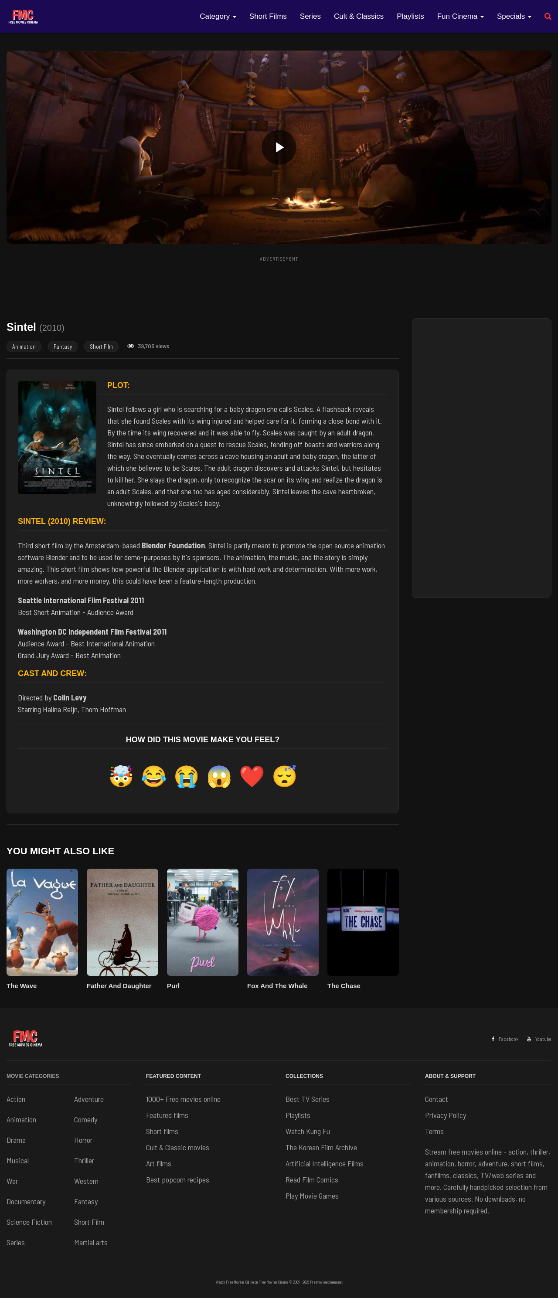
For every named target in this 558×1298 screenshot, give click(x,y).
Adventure (89, 1099)
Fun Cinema (460, 16)
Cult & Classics (359, 16)
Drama (16, 1140)
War (12, 1181)
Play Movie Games (312, 1195)
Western (86, 1181)
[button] (279, 147)
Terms (434, 1131)
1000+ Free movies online (183, 1099)
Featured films (167, 1115)
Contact (436, 1099)
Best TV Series (308, 1099)
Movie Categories (33, 1076)
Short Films (268, 16)
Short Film (101, 346)
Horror (83, 1140)
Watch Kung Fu (308, 1131)
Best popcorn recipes (177, 1179)
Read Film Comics (312, 1179)
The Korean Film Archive (321, 1147)
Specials (514, 16)
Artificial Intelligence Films (325, 1163)
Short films (162, 1131)
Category (218, 16)
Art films (158, 1163)
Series (310, 16)
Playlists (410, 16)
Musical (18, 1160)
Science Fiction (29, 1222)
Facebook (505, 1039)
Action (16, 1099)
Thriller (84, 1160)
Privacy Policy (445, 1115)
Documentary (26, 1201)
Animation (24, 346)
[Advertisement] (279, 284)
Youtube (539, 1039)
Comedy (85, 1119)
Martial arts (91, 1242)
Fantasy (63, 346)
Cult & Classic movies (177, 1147)
